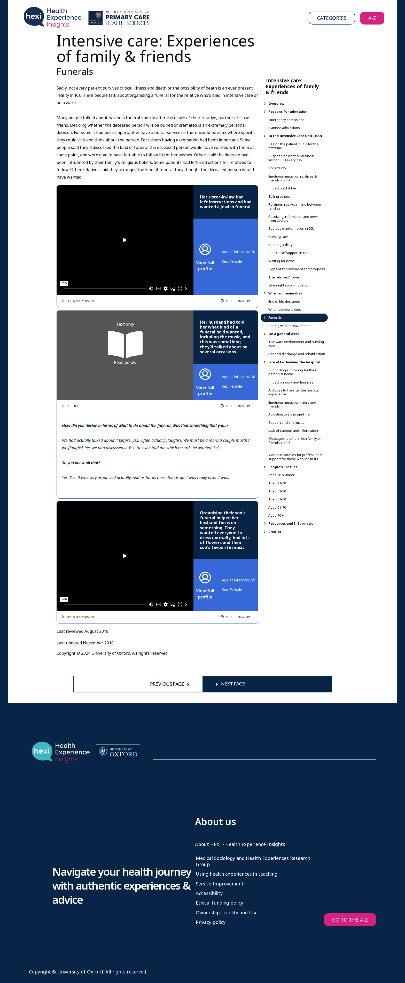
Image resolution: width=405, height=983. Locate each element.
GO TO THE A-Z (350, 919)
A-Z (372, 18)
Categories (332, 18)
